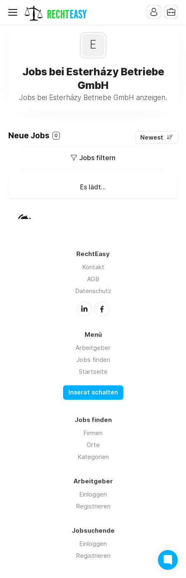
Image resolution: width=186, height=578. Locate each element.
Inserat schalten (93, 392)
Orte (93, 445)
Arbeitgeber (93, 348)
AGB (93, 279)
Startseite (93, 371)
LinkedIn (84, 309)
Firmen (93, 433)
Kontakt (93, 267)
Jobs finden (93, 360)
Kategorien (93, 457)
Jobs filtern (97, 158)
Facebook (102, 309)
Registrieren (93, 506)
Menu (14, 12)
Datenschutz (93, 291)
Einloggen (93, 494)
